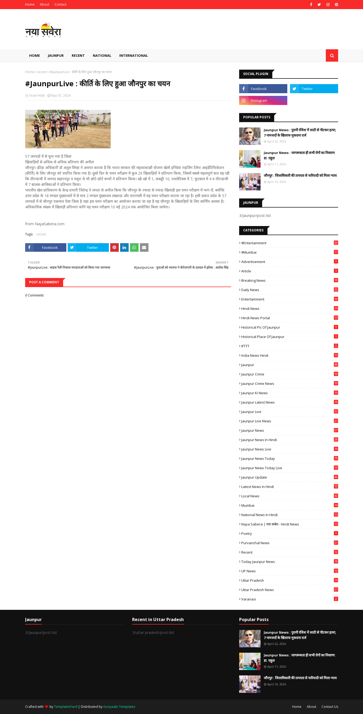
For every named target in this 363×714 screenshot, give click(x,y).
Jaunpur (289, 364)
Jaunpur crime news (289, 383)
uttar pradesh (289, 580)
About (44, 4)
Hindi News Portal (289, 317)
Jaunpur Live (289, 411)
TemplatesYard (65, 706)
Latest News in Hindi (289, 486)
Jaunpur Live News (289, 421)
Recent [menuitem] (78, 55)
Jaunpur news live (289, 449)
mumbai (289, 505)
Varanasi (289, 599)
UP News (289, 571)
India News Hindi (289, 355)
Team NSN (37, 95)
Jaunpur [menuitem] (56, 55)
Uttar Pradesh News (289, 589)
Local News (289, 496)
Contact (60, 4)
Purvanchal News (289, 542)
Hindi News (289, 308)
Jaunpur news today (289, 458)
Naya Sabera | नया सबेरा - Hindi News (289, 524)
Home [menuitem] (34, 55)
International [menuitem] (133, 55)
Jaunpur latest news (289, 402)
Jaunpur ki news (289, 392)
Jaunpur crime (289, 374)
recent (42, 72)
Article (289, 271)
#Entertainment (289, 242)
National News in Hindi (289, 514)
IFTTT (289, 346)
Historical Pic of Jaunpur (289, 327)
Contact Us (330, 706)
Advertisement (289, 261)
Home (30, 4)
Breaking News (289, 280)
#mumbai (289, 252)
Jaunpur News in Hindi (289, 439)
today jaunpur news (289, 561)
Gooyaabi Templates (119, 706)
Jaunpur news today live (289, 467)
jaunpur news (289, 430)
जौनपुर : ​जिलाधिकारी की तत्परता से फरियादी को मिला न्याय (300, 175)
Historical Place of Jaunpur (289, 336)
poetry (289, 533)
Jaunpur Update (289, 477)
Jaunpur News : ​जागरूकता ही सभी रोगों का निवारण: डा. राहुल (299, 155)
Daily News (289, 289)
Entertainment (289, 299)
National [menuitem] (102, 55)
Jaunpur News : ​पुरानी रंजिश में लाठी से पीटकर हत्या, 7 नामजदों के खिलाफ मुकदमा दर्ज (300, 132)
